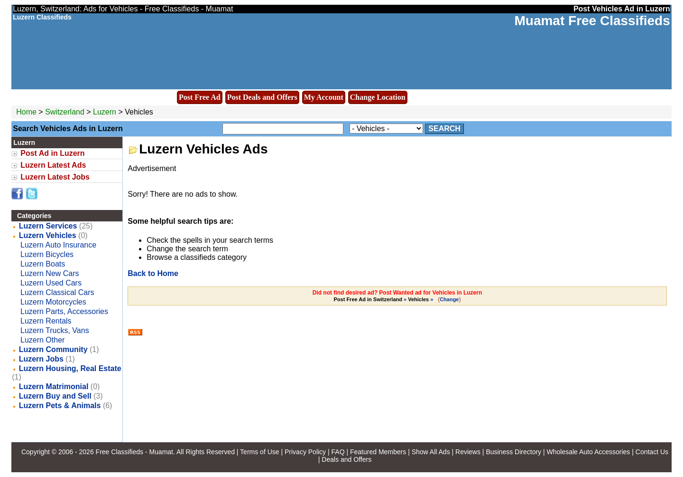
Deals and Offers (346, 459)
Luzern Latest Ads (53, 165)
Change (449, 299)
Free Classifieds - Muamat (134, 452)
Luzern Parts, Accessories (64, 311)
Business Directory (513, 452)
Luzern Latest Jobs (55, 177)
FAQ (338, 452)
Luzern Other (42, 340)
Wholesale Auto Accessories (588, 452)
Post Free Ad (200, 97)
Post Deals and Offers (262, 97)
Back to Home (153, 273)
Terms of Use (259, 452)
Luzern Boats (42, 264)
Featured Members (378, 452)
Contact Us (652, 452)
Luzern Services (48, 226)
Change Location (378, 97)
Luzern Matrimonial (54, 386)
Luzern (105, 112)
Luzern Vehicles (47, 235)
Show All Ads (431, 452)
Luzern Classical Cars (57, 292)
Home (26, 112)
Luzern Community (53, 349)
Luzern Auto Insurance (58, 245)
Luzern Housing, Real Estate (70, 368)
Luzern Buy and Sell (55, 396)
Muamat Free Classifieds (592, 20)
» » (384, 299)
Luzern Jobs (41, 359)
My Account (323, 97)
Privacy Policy (305, 452)
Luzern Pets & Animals (60, 405)
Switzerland (64, 112)
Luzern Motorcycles (53, 302)
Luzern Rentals (46, 321)
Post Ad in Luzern (52, 153)
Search (444, 128)
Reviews (467, 452)
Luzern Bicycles (47, 254)
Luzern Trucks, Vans (54, 330)
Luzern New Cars (49, 273)
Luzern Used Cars (51, 283)
